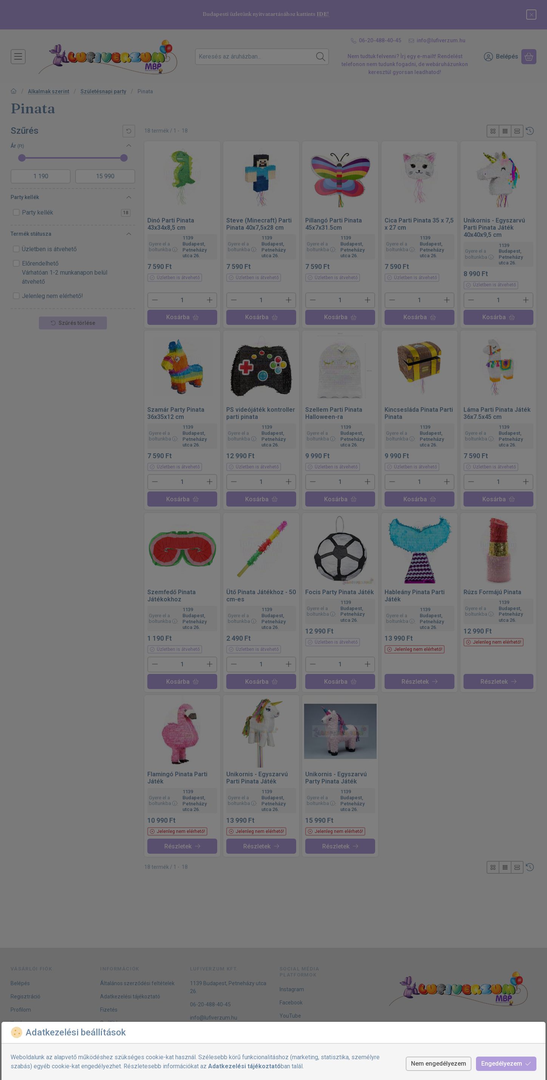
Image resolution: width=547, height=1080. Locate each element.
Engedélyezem (506, 1063)
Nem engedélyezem (438, 1063)
